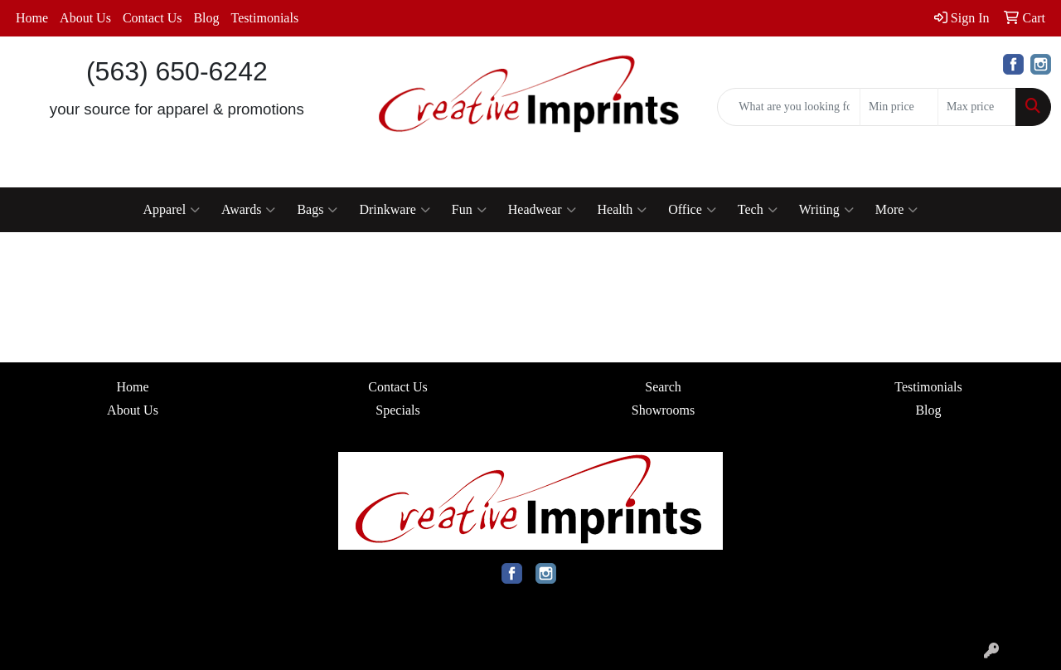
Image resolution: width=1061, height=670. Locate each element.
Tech (758, 210)
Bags (317, 210)
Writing (826, 210)
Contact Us (152, 18)
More (896, 210)
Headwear (542, 210)
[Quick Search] (788, 107)
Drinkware (394, 210)
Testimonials (265, 18)
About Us (85, 18)
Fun (469, 210)
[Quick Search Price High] (976, 107)
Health (622, 210)
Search (663, 387)
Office (692, 210)
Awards (248, 210)
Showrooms (663, 410)
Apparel (172, 210)
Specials (397, 410)
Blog (206, 18)
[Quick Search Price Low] (899, 107)
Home (32, 18)
